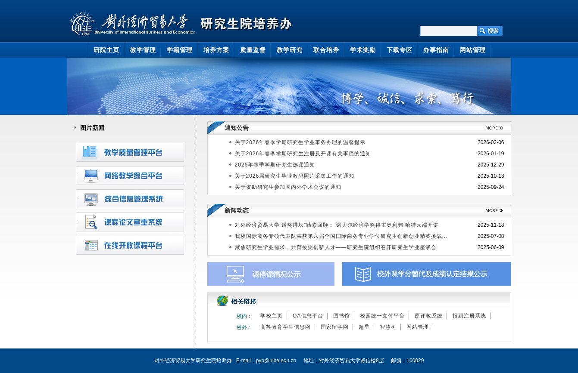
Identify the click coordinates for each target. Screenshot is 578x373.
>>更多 (491, 128)
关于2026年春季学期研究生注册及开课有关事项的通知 (303, 154)
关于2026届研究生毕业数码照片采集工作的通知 (295, 176)
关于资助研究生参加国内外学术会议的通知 (288, 187)
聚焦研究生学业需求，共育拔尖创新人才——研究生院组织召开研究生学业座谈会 (336, 247)
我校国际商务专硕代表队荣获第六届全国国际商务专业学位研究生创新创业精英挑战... (341, 236)
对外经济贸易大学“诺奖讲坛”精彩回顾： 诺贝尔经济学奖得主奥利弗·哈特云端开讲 (337, 225)
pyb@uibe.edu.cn (276, 361)
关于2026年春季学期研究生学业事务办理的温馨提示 (300, 142)
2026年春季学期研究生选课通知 (275, 165)
